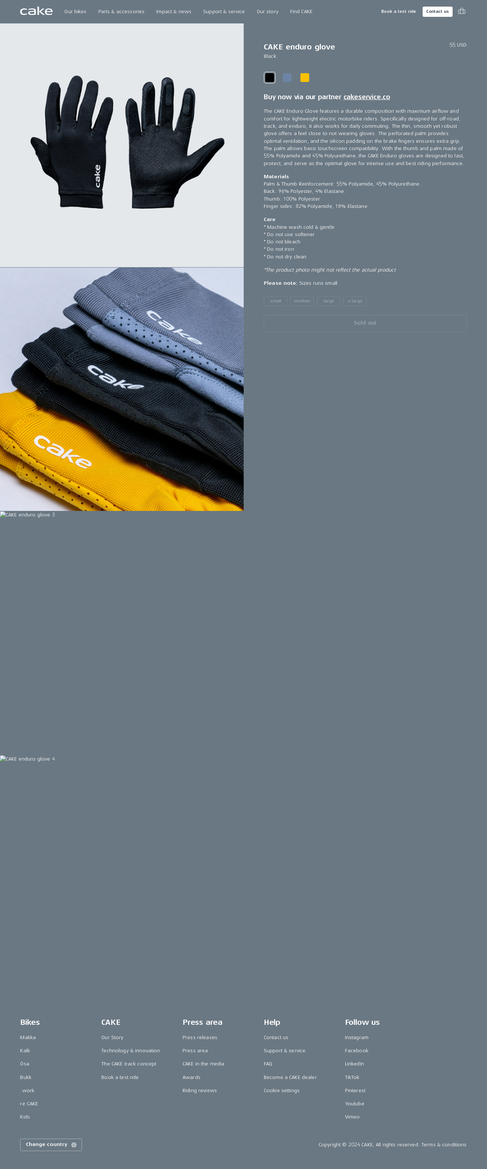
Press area (195, 1050)
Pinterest (355, 1090)
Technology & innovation (130, 1050)
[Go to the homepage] (36, 12)
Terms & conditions (444, 1144)
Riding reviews (200, 1090)
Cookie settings (282, 1090)
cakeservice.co (367, 97)
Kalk (25, 1050)
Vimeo (352, 1117)
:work (27, 1090)
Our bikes (75, 11)
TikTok (352, 1077)
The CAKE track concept (128, 1064)
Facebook (356, 1050)
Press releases (200, 1037)
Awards (192, 1077)
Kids (25, 1117)
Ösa (24, 1064)
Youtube (354, 1103)
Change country (51, 1145)
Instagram (356, 1037)
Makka (28, 1037)
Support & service (224, 11)
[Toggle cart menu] (462, 11)
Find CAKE (301, 11)
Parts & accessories (121, 11)
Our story (267, 11)
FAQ (268, 1064)
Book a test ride (398, 11)
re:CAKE (29, 1103)
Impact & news (173, 11)
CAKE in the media (203, 1064)
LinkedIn (354, 1064)
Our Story (112, 1037)
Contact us (437, 11)
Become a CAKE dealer (290, 1077)
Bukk (25, 1077)
